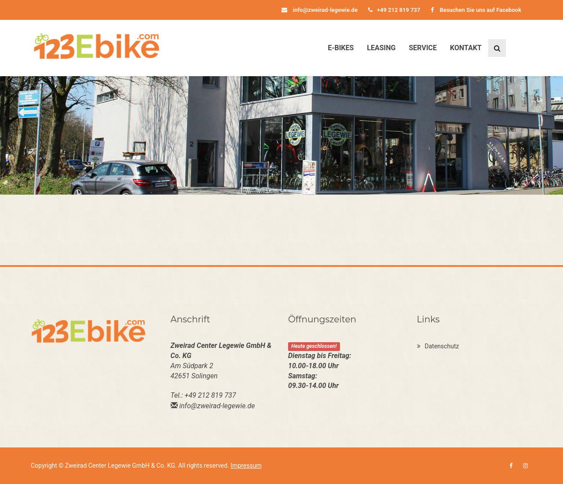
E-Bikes (341, 48)
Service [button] (423, 48)
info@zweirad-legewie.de (320, 10)
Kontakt (466, 48)
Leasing (381, 48)
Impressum (245, 465)
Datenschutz (438, 346)
